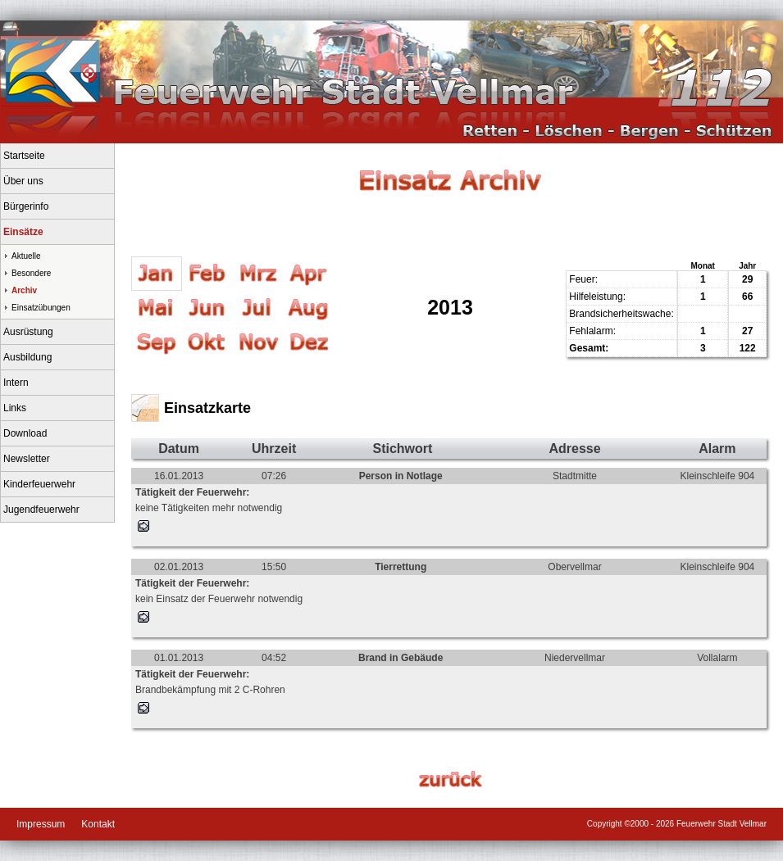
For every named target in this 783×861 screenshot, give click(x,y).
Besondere (31, 273)
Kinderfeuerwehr (39, 484)
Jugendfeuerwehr (41, 509)
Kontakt (98, 824)
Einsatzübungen (41, 307)
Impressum (40, 824)
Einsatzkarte (207, 408)
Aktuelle (26, 256)
